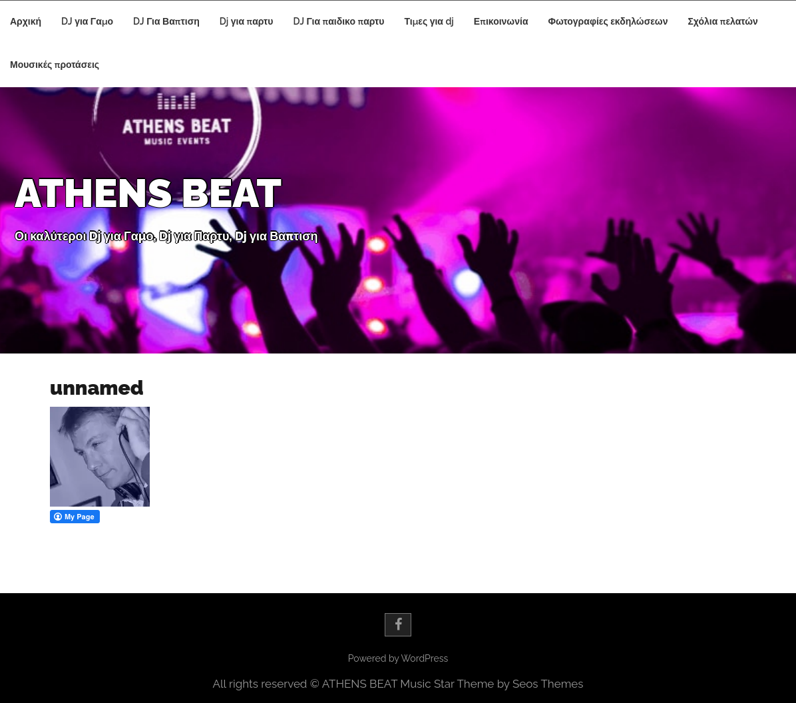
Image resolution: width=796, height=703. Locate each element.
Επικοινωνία (501, 21)
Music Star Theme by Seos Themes (491, 683)
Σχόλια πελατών (722, 21)
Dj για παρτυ (247, 21)
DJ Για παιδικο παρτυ (339, 21)
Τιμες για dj (428, 21)
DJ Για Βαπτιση (166, 21)
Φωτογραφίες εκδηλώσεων (608, 21)
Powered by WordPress (398, 658)
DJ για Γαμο (87, 21)
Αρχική (25, 21)
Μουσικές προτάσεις (54, 64)
